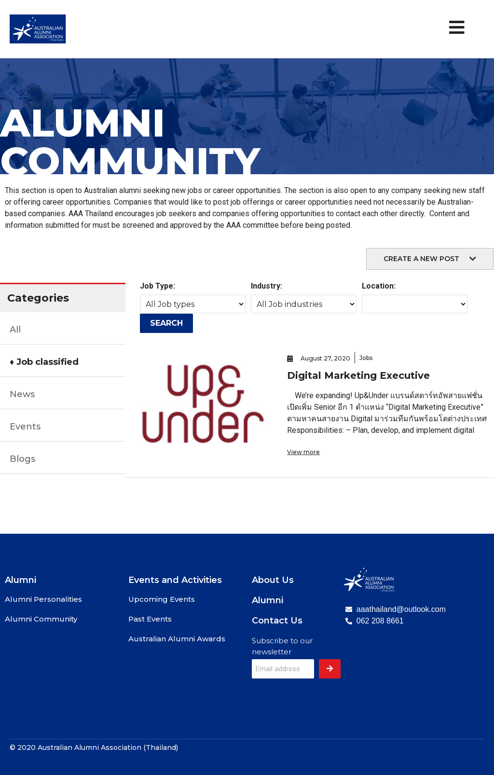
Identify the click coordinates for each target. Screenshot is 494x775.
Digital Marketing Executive (358, 375)
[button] (430, 259)
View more (303, 452)
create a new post (421, 258)
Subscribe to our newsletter (282, 646)
